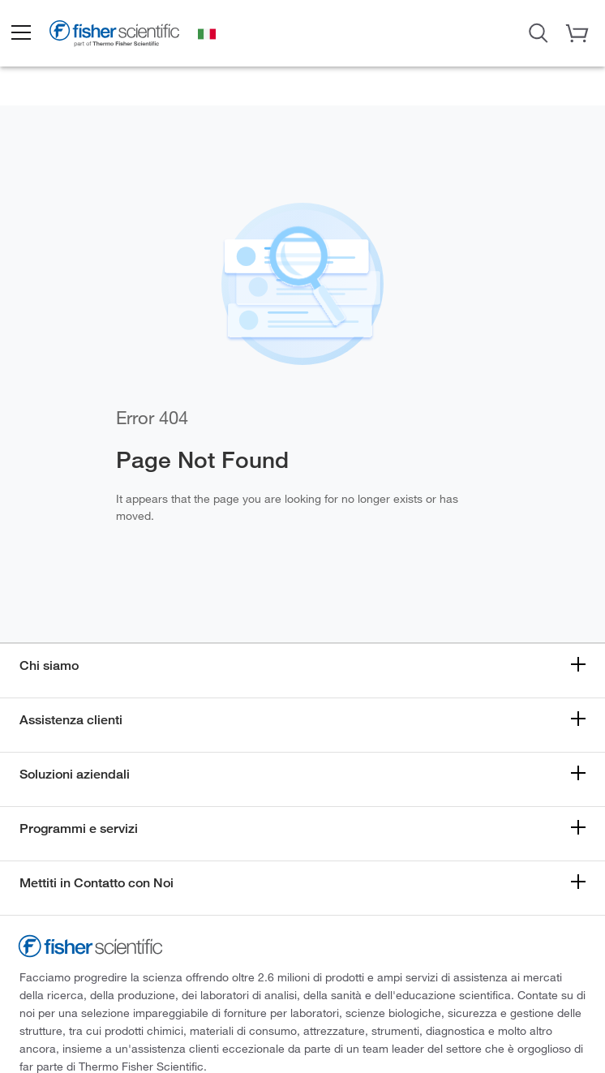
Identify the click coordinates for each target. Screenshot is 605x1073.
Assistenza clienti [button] (70, 719)
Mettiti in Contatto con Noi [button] (96, 883)
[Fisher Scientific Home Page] (114, 35)
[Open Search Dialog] (538, 32)
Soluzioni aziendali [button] (74, 774)
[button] (20, 33)
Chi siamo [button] (49, 665)
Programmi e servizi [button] (78, 828)
